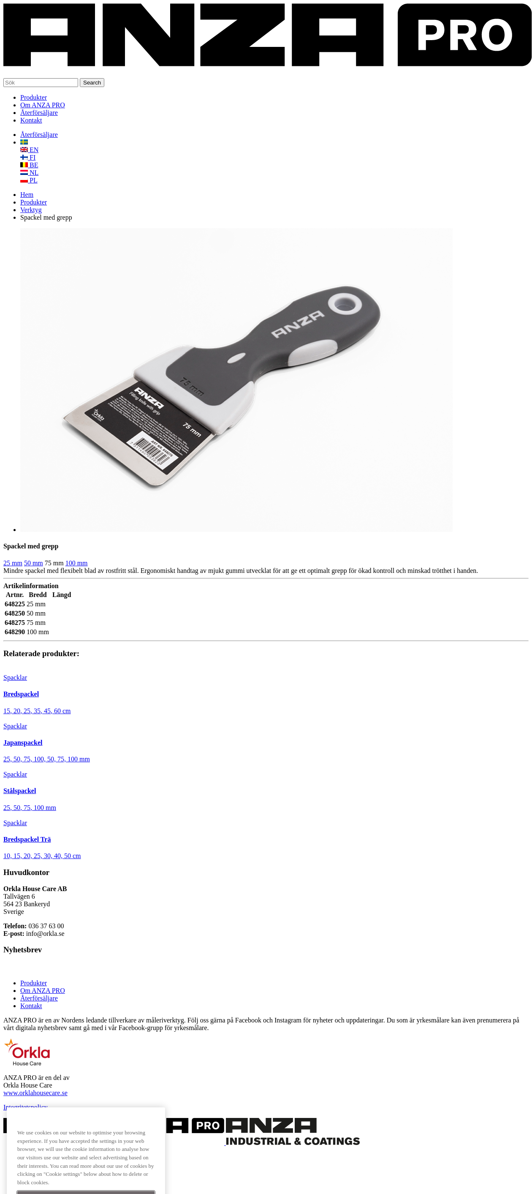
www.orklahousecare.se (35, 1092)
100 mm (76, 563)
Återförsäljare (39, 112)
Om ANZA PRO (42, 105)
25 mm (12, 563)
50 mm (33, 563)
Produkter (33, 97)
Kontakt (31, 120)
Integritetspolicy (25, 1107)
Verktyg (31, 209)
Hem (26, 194)
